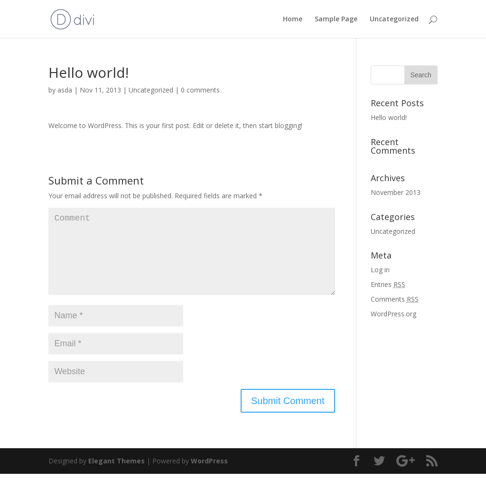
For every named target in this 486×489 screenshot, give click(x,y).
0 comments (200, 89)
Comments (395, 299)
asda (64, 89)
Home (292, 19)
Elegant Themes (116, 475)
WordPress (209, 475)
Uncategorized (394, 19)
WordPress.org (393, 313)
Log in (380, 269)
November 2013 (396, 192)
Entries (388, 284)
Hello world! (389, 117)
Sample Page (336, 19)
